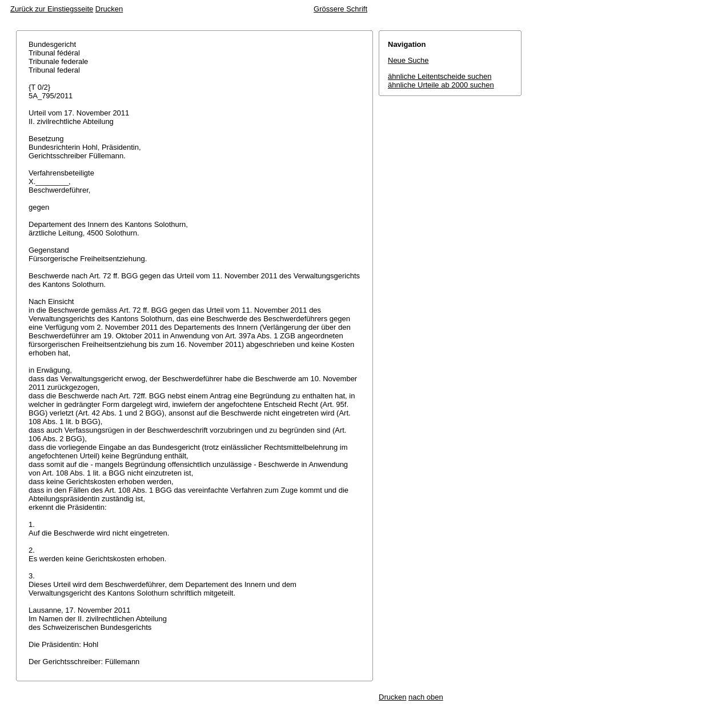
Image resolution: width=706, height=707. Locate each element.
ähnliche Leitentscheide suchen (439, 76)
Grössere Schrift (340, 9)
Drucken (109, 9)
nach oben (425, 697)
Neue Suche (408, 60)
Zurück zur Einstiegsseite (51, 9)
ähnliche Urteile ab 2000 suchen (441, 85)
